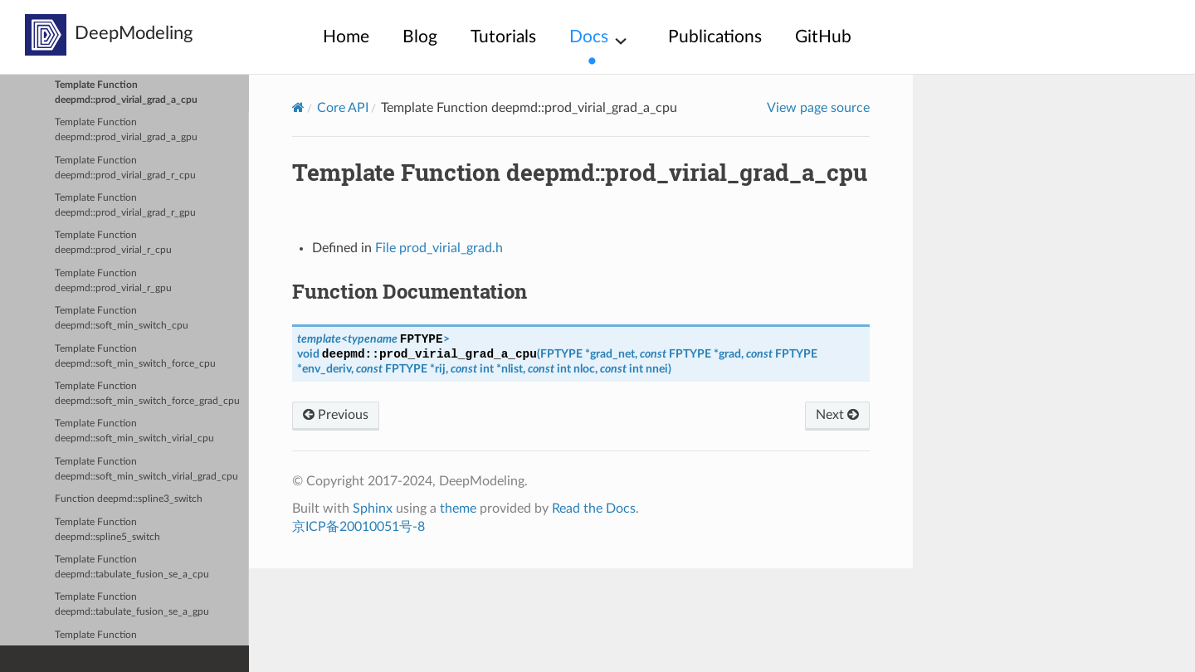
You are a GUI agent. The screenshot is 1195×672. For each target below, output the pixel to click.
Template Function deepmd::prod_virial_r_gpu (113, 281)
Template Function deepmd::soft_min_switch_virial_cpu (134, 431)
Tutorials (503, 37)
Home (346, 37)
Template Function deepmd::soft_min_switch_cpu (121, 318)
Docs (588, 37)
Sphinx (373, 508)
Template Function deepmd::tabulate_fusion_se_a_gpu (132, 604)
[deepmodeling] (45, 35)
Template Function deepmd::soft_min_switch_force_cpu (135, 356)
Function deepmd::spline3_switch (128, 499)
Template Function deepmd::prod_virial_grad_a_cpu (126, 92)
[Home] (298, 107)
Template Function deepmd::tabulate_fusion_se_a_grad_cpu (144, 643)
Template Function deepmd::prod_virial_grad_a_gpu (126, 130)
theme (458, 508)
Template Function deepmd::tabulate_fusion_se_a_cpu (132, 567)
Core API (342, 107)
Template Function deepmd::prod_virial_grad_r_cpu (125, 168)
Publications (715, 37)
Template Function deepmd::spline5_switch (107, 530)
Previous (335, 414)
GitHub (823, 37)
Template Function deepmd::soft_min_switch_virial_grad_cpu (146, 469)
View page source (818, 107)
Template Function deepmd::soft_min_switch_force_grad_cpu (147, 394)
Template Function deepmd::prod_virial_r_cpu (113, 243)
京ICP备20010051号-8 (358, 526)
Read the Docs (594, 508)
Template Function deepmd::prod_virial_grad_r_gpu (125, 205)
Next (837, 414)
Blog (419, 37)
